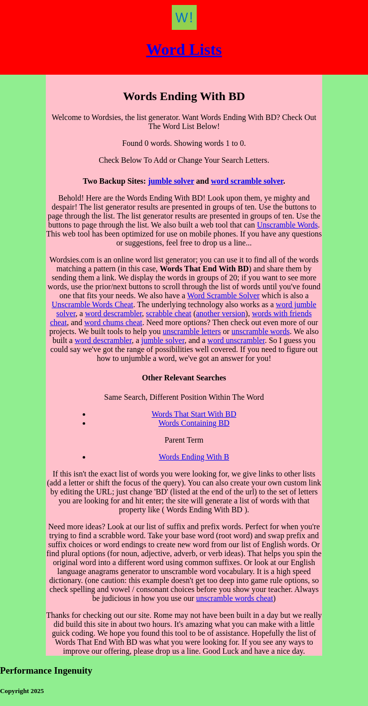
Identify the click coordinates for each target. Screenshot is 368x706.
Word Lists (184, 49)
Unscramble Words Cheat (92, 304)
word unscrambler (236, 340)
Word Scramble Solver (223, 295)
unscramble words (261, 331)
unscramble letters (192, 331)
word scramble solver (247, 181)
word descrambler (113, 313)
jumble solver (171, 181)
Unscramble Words (287, 225)
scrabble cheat (168, 313)
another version (220, 313)
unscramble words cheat (234, 598)
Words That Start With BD (194, 414)
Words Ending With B (194, 457)
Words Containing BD (194, 423)
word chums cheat (113, 322)
